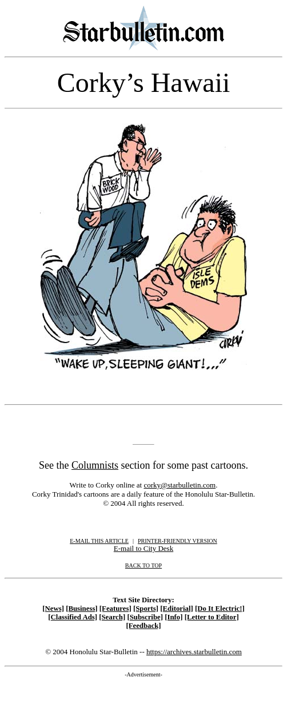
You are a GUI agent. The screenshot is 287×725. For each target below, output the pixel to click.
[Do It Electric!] (220, 609)
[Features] (115, 609)
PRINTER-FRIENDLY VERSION (177, 541)
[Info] (173, 617)
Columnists (94, 465)
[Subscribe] (145, 617)
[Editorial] (176, 609)
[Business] (81, 609)
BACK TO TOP (143, 565)
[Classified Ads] (72, 617)
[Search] (112, 617)
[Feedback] (143, 626)
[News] (53, 609)
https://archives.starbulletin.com (194, 651)
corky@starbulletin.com (180, 485)
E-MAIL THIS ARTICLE (99, 541)
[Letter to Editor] (212, 617)
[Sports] (145, 609)
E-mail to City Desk (143, 548)
